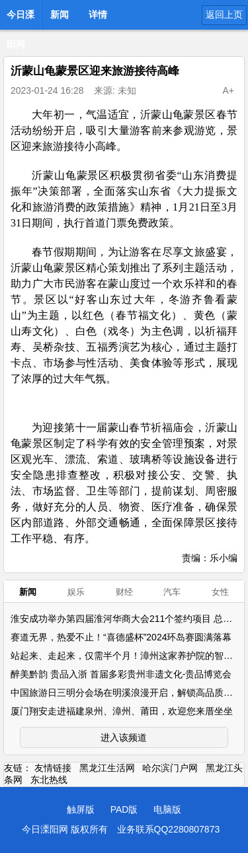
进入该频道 (124, 737)
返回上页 (224, 14)
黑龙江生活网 (107, 768)
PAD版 (124, 809)
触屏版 (81, 809)
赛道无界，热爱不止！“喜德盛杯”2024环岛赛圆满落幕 (121, 637)
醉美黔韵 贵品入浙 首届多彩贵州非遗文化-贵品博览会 (121, 674)
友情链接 (52, 768)
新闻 (59, 14)
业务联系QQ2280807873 (168, 829)
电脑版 (167, 809)
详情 (98, 14)
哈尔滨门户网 (170, 768)
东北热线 (48, 779)
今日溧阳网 (20, 18)
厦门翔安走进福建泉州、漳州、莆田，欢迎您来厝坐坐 (122, 711)
